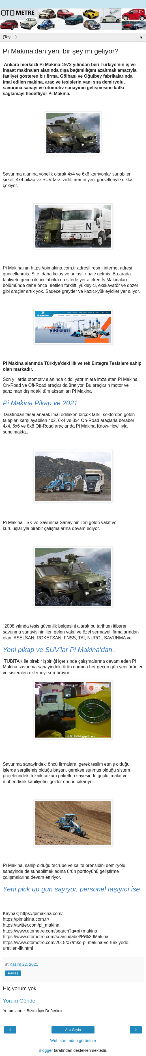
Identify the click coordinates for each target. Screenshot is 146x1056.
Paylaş (13, 973)
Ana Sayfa (73, 1030)
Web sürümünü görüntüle (73, 1040)
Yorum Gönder (20, 1001)
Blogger (46, 1050)
